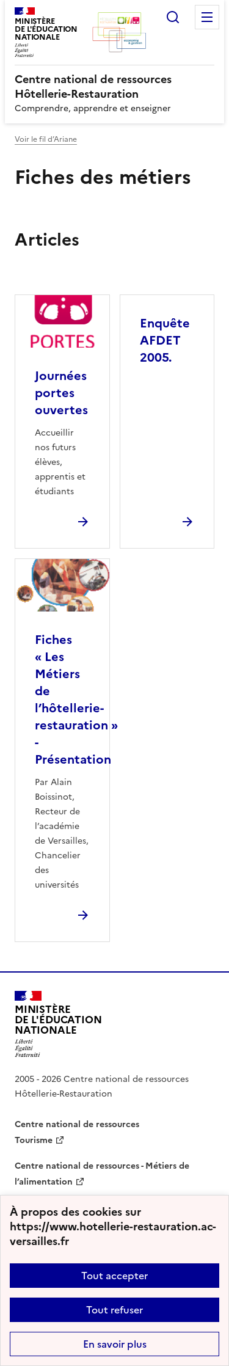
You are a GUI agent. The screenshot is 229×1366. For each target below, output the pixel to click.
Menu (207, 17)
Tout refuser (114, 1309)
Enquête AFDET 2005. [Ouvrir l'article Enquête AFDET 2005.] (165, 340)
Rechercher (173, 17)
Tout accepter (114, 1275)
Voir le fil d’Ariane (46, 139)
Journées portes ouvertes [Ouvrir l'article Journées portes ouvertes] (61, 393)
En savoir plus (115, 1344)
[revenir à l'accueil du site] (114, 86)
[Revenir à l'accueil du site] (58, 1024)
